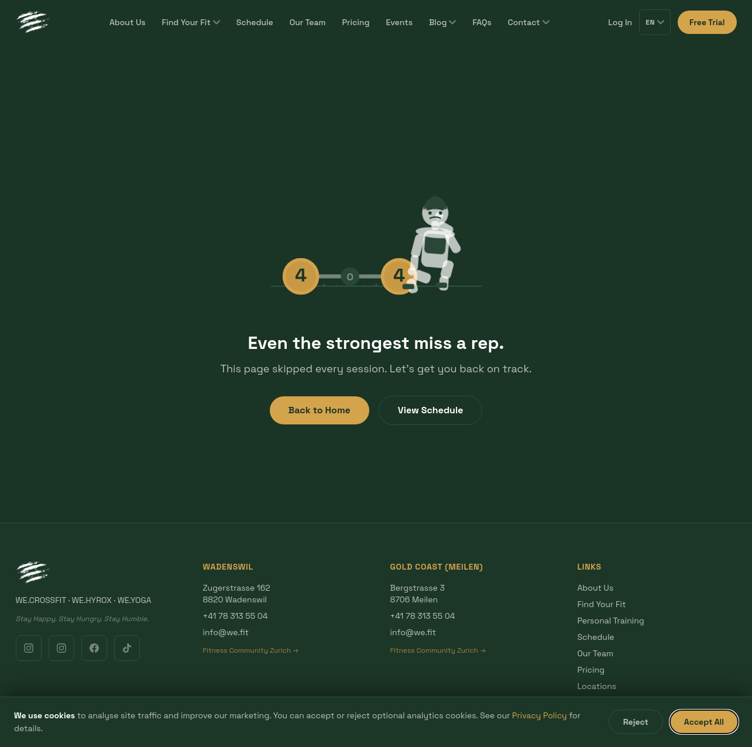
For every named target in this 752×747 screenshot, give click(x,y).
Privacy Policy (539, 715)
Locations (597, 686)
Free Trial (706, 22)
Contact (529, 22)
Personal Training (611, 620)
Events (399, 22)
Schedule (254, 22)
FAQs (481, 22)
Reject (635, 722)
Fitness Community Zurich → (250, 650)
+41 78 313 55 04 (235, 616)
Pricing (356, 22)
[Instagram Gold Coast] (61, 648)
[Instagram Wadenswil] (29, 648)
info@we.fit (226, 632)
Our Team (308, 22)
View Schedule (430, 410)
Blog (442, 22)
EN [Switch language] (654, 22)
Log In (620, 22)
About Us (127, 22)
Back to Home (320, 410)
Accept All (704, 722)
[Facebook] (94, 648)
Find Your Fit (191, 22)
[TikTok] (127, 648)
